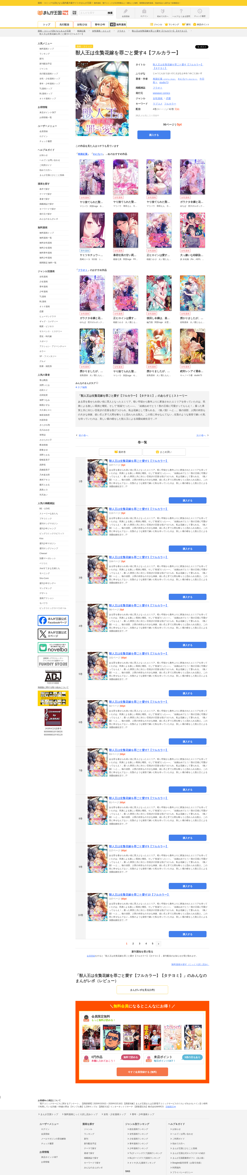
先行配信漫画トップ (48, 73)
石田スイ (43, 390)
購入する (154, 135)
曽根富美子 (44, 460)
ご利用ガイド (45, 165)
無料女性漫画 (45, 243)
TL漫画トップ (45, 88)
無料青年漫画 (45, 253)
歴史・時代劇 (45, 336)
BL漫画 (42, 301)
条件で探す (44, 189)
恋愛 (41, 311)
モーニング (44, 573)
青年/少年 (100, 24)
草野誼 (42, 435)
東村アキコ (44, 480)
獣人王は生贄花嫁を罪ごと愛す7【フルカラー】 (138, 750)
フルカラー (170, 103)
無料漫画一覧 (45, 238)
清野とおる (44, 455)
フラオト (82, 270)
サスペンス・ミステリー (50, 331)
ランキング (171, 24)
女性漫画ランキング (137, 1134)
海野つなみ (44, 400)
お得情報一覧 (45, 117)
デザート (43, 593)
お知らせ (43, 155)
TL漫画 (42, 296)
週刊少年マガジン (47, 543)
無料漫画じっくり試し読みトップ (80, 1114)
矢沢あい (43, 494)
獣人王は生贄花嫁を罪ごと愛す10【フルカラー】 (139, 894)
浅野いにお (44, 385)
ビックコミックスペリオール (52, 608)
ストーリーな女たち (48, 513)
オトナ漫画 (44, 306)
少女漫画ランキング (137, 1138)
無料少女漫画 (45, 248)
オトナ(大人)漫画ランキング (141, 1162)
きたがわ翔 (44, 425)
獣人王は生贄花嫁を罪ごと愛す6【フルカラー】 (138, 701)
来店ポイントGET (47, 112)
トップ (46, 24)
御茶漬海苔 (44, 415)
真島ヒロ (43, 490)
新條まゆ (43, 450)
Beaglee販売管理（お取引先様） (186, 1162)
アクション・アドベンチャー (52, 346)
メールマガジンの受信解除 (53, 1139)
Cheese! (43, 553)
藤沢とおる (44, 485)
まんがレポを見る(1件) (142, 990)
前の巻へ (83, 435)
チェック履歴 (45, 141)
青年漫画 (43, 286)
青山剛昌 (43, 380)
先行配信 (64, 24)
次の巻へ (201, 435)
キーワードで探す (47, 209)
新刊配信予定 (45, 64)
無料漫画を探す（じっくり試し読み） (190, 964)
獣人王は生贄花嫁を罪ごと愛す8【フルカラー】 (138, 798)
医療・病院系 (45, 366)
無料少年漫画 (45, 258)
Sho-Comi (44, 578)
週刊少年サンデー (47, 583)
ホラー (42, 351)
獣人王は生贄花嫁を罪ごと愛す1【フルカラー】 (138, 460)
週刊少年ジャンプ (47, 528)
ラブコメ (157, 103)
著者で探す (44, 199)
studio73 (163, 82)
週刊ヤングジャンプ (48, 548)
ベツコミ (43, 563)
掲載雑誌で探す (46, 204)
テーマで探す (45, 194)
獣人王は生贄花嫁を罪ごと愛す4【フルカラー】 (138, 605)
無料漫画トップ (46, 49)
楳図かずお (44, 405)
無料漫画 (118, 24)
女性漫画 (43, 276)
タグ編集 (82, 387)
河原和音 (43, 420)
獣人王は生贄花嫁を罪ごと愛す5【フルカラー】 (138, 653)
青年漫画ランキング (137, 1143)
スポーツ (43, 341)
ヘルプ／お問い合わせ (49, 160)
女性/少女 (82, 24)
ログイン (43, 136)
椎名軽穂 (43, 445)
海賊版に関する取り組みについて (53, 687)
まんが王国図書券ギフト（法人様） (187, 1158)
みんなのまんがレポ (48, 219)
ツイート (203, 47)
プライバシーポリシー (181, 1172)
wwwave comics (161, 93)
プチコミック (45, 518)
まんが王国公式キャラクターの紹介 (187, 1153)
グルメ (42, 361)
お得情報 (45, 1162)
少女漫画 (43, 281)
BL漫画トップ (45, 93)
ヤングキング (45, 588)
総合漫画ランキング (137, 1129)
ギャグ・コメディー (48, 321)
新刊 (186, 24)
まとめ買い (164, 451)
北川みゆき (44, 430)
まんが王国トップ (48, 1114)
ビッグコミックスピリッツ (51, 533)
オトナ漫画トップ (47, 98)
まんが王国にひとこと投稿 (51, 175)
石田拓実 (43, 395)
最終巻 (120, 451)
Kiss (41, 538)
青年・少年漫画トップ (49, 83)
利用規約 (175, 1167)
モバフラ (43, 603)
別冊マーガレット (47, 558)
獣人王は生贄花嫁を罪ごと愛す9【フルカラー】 (138, 846)
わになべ (188, 78)
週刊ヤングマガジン (48, 523)
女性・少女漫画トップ (49, 78)
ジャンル (156, 24)
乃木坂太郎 (44, 475)
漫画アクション (46, 598)
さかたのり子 (45, 440)
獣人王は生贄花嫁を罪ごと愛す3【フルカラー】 (138, 557)
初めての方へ (45, 170)
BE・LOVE (44, 508)
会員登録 (43, 131)
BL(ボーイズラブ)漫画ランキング (143, 1158)
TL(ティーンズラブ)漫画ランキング (144, 1153)
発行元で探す (45, 214)
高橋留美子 (44, 470)
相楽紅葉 (164, 78)
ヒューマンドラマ (47, 316)
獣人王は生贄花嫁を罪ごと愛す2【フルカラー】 (138, 509)
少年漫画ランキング (137, 1148)
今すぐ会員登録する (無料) (142, 1072)
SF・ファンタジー (47, 356)
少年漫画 (43, 291)
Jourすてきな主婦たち (49, 568)
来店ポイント (201, 24)
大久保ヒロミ (45, 410)
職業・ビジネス (46, 326)
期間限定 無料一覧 (47, 263)
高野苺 (42, 465)
